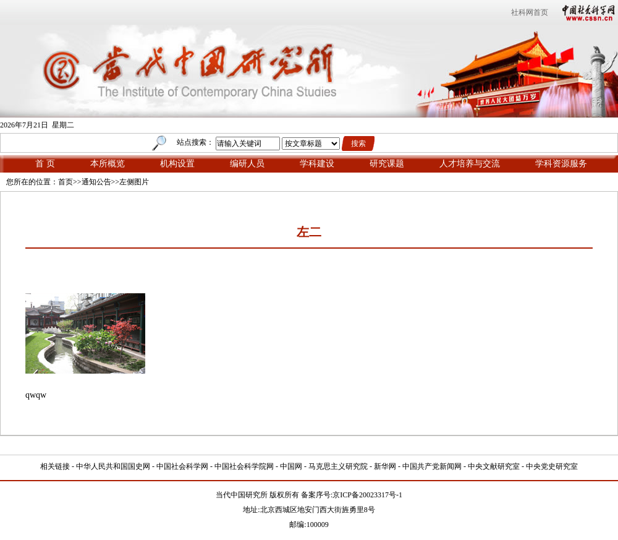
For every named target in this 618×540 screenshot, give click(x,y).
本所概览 (107, 163)
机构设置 (177, 163)
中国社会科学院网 (244, 466)
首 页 (45, 163)
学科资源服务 (561, 163)
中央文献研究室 (494, 466)
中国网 (291, 466)
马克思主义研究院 (338, 466)
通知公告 (96, 182)
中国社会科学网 (586, 12)
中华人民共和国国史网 (113, 466)
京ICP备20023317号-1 (367, 495)
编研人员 (247, 163)
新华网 (385, 466)
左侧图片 (134, 182)
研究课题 (387, 163)
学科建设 (317, 163)
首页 (65, 182)
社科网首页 (529, 12)
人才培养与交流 (469, 163)
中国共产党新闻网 (432, 466)
